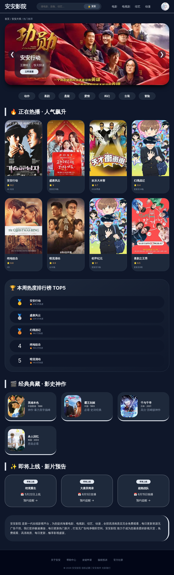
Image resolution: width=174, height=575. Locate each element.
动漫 (148, 6)
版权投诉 (102, 560)
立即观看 (29, 71)
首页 (7, 19)
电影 (114, 6)
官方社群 (118, 560)
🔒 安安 (92, 6)
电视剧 (126, 6)
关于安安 (55, 560)
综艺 (137, 6)
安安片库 (16, 19)
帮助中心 (71, 560)
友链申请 (87, 560)
